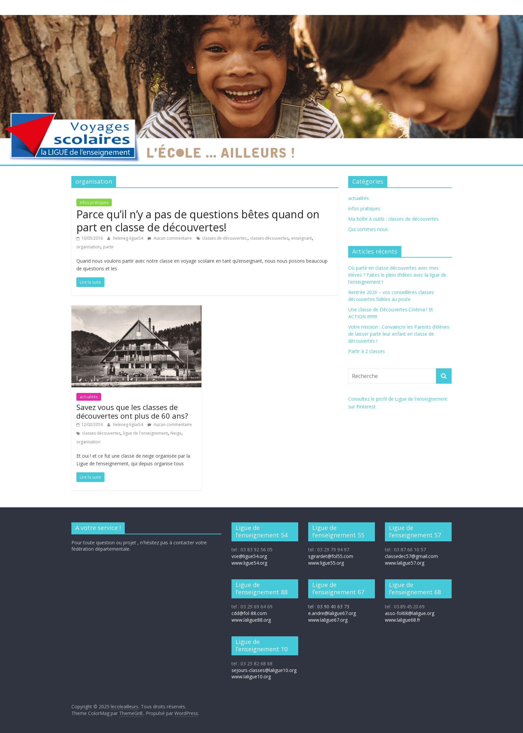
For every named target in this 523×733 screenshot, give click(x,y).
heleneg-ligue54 (128, 238)
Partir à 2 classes (366, 351)
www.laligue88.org (251, 620)
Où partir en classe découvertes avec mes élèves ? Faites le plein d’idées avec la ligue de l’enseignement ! (397, 275)
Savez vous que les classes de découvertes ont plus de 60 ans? (132, 411)
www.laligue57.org (404, 563)
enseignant (301, 238)
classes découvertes (269, 238)
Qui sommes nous (368, 229)
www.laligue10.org (251, 676)
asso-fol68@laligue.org (409, 613)
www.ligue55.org (326, 563)
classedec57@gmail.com (411, 556)
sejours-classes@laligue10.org (264, 670)
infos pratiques (94, 202)
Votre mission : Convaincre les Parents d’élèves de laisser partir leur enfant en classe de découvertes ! (398, 334)
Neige (175, 433)
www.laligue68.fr (402, 620)
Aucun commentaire (169, 238)
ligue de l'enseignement (145, 433)
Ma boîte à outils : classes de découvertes (393, 219)
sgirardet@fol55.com (330, 556)
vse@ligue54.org (249, 556)
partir (108, 247)
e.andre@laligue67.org (332, 613)
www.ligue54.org (249, 563)
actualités (89, 397)
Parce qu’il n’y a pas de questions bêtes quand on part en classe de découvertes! (198, 220)
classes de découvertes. (224, 238)
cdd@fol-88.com (249, 613)
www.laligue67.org (328, 620)
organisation (88, 247)
